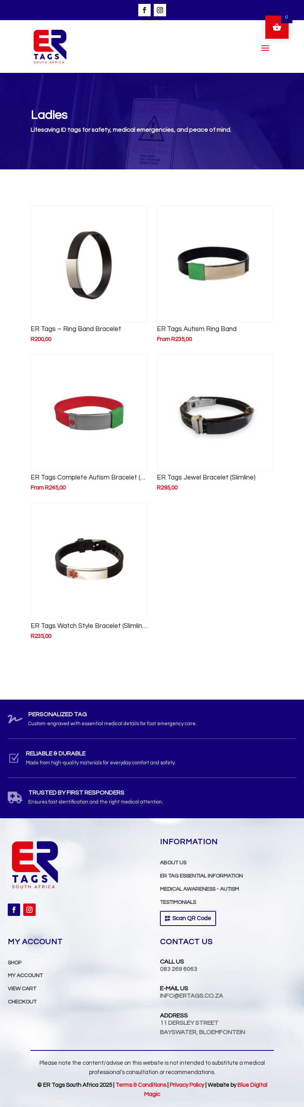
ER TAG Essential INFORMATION (201, 876)
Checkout (22, 1002)
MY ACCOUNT (25, 975)
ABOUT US (173, 863)
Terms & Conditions (141, 1085)
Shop (14, 963)
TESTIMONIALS (178, 902)
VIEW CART (22, 988)
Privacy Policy (187, 1085)
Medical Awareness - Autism (199, 889)
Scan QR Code (191, 918)
